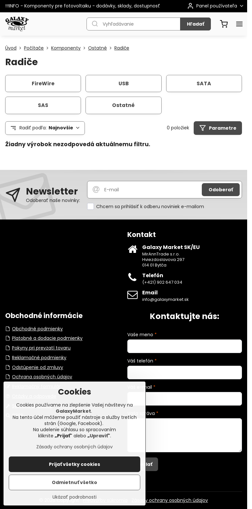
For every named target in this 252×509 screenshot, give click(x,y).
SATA (204, 83)
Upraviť (99, 435)
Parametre (217, 128)
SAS (43, 105)
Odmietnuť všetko (74, 482)
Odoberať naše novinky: (53, 200)
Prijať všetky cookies (74, 464)
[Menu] (239, 24)
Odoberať (221, 189)
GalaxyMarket (73, 411)
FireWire (43, 83)
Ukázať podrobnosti (74, 497)
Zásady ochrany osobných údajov (170, 500)
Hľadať (195, 24)
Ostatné (123, 105)
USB (124, 83)
